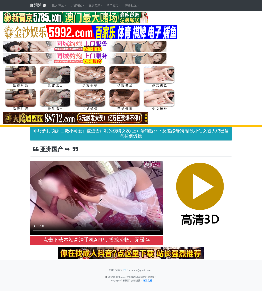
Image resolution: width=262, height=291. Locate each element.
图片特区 (58, 5)
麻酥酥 (35, 5)
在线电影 (94, 5)
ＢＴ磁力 (112, 5)
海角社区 (131, 5)
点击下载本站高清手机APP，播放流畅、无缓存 (96, 240)
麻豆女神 (147, 280)
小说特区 (76, 5)
